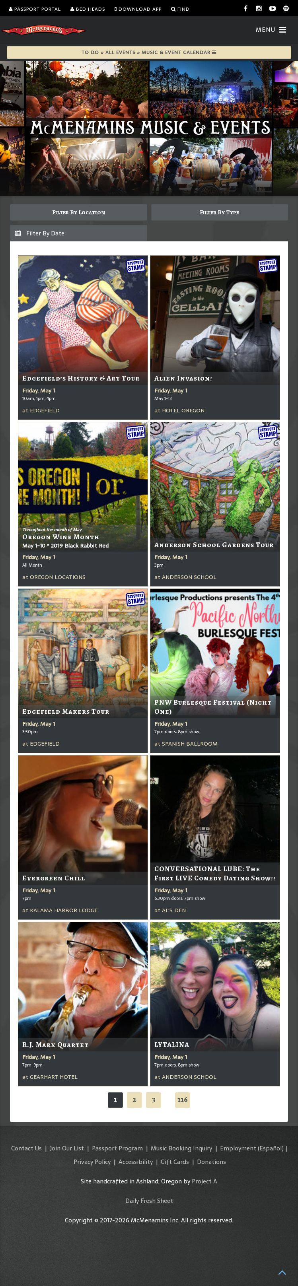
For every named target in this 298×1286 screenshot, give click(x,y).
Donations (211, 1162)
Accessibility (136, 1162)
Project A (204, 1181)
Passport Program (117, 1148)
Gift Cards (175, 1162)
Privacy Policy (92, 1162)
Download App (138, 9)
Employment (238, 1148)
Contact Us (26, 1148)
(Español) (271, 1148)
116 (182, 1099)
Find (180, 9)
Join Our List (67, 1148)
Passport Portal (35, 9)
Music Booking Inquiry (181, 1148)
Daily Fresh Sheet (149, 1201)
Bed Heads (87, 9)
